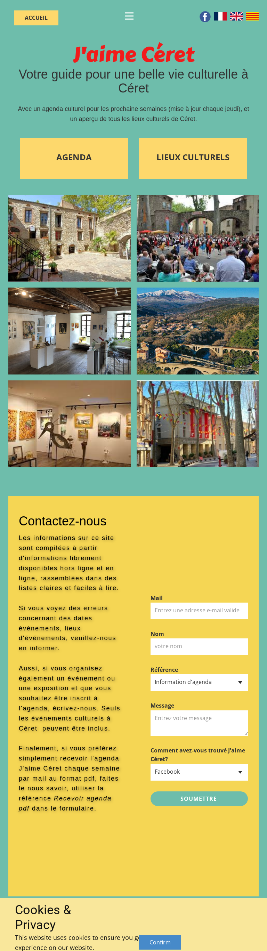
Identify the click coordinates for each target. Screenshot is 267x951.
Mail (157, 598)
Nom (157, 634)
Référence (164, 670)
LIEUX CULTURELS (192, 157)
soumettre (198, 799)
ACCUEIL (36, 18)
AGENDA (74, 157)
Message (162, 705)
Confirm (160, 942)
